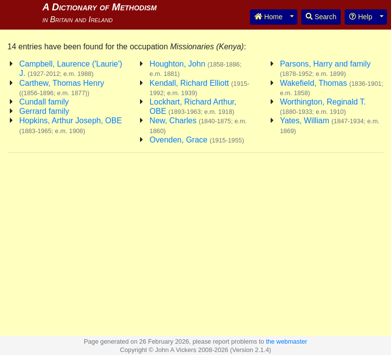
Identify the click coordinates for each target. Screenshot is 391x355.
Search (321, 17)
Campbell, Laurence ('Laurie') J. (70, 68)
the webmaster (286, 341)
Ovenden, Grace (196, 140)
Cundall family (44, 102)
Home (268, 17)
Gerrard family (44, 111)
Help (360, 17)
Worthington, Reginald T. (323, 106)
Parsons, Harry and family (325, 68)
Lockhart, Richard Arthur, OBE (192, 106)
